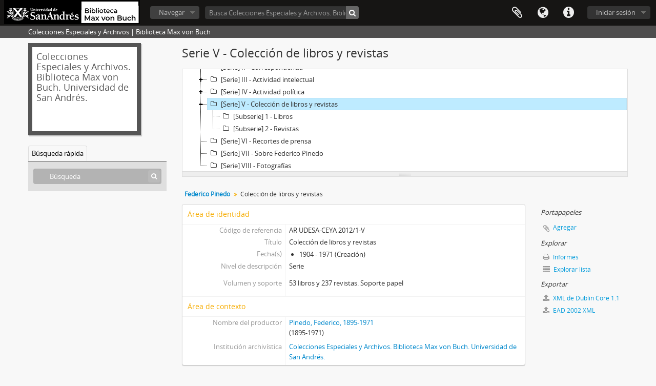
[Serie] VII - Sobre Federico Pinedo (265, 153)
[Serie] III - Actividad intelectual (261, 79)
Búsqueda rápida (58, 153)
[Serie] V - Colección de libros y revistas (273, 104)
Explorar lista (567, 269)
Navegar (171, 12)
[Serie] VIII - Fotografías (249, 165)
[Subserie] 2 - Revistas (259, 129)
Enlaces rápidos (568, 13)
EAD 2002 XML (569, 310)
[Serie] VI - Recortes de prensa (259, 141)
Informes (561, 257)
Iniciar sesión (616, 12)
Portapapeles (517, 13)
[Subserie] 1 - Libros (256, 116)
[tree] (404, 120)
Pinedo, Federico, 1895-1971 (331, 322)
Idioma (543, 13)
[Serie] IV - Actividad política (256, 92)
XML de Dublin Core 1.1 (581, 298)
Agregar (565, 227)
